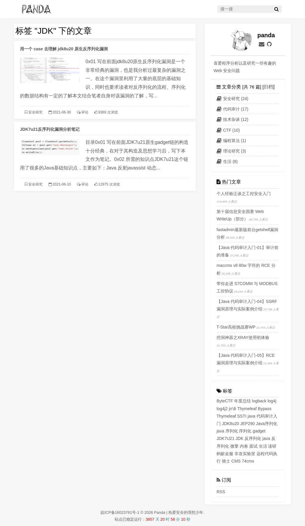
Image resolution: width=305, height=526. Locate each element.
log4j (271, 401)
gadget (259, 431)
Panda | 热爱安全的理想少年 (178, 512)
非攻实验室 (244, 453)
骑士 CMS (231, 461)
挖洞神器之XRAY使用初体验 (243, 337)
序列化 (245, 431)
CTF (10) (228, 130)
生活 (263, 446)
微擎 (234, 446)
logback (259, 401)
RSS (221, 491)
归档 (268, 86)
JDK (239, 438)
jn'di (232, 408)
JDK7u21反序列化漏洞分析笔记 (50, 129)
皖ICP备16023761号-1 (121, 512)
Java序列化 (266, 423)
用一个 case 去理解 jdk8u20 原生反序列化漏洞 (64, 48)
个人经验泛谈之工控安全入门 (244, 193)
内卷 (244, 446)
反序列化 (253, 438)
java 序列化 (227, 431)
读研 (272, 446)
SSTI (241, 416)
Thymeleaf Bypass (254, 408)
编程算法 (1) (231, 140)
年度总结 (242, 401)
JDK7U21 (225, 438)
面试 (253, 446)
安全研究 (35, 112)
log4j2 (222, 408)
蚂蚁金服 (225, 453)
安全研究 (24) (232, 98)
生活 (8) (227, 161)
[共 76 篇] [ (252, 86)
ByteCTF (225, 401)
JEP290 (247, 423)
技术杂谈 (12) (232, 119)
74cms (248, 461)
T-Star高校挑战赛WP (236, 327)
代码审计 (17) (232, 109)
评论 (84, 112)
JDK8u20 (230, 423)
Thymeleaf (226, 416)
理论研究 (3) (231, 151)
